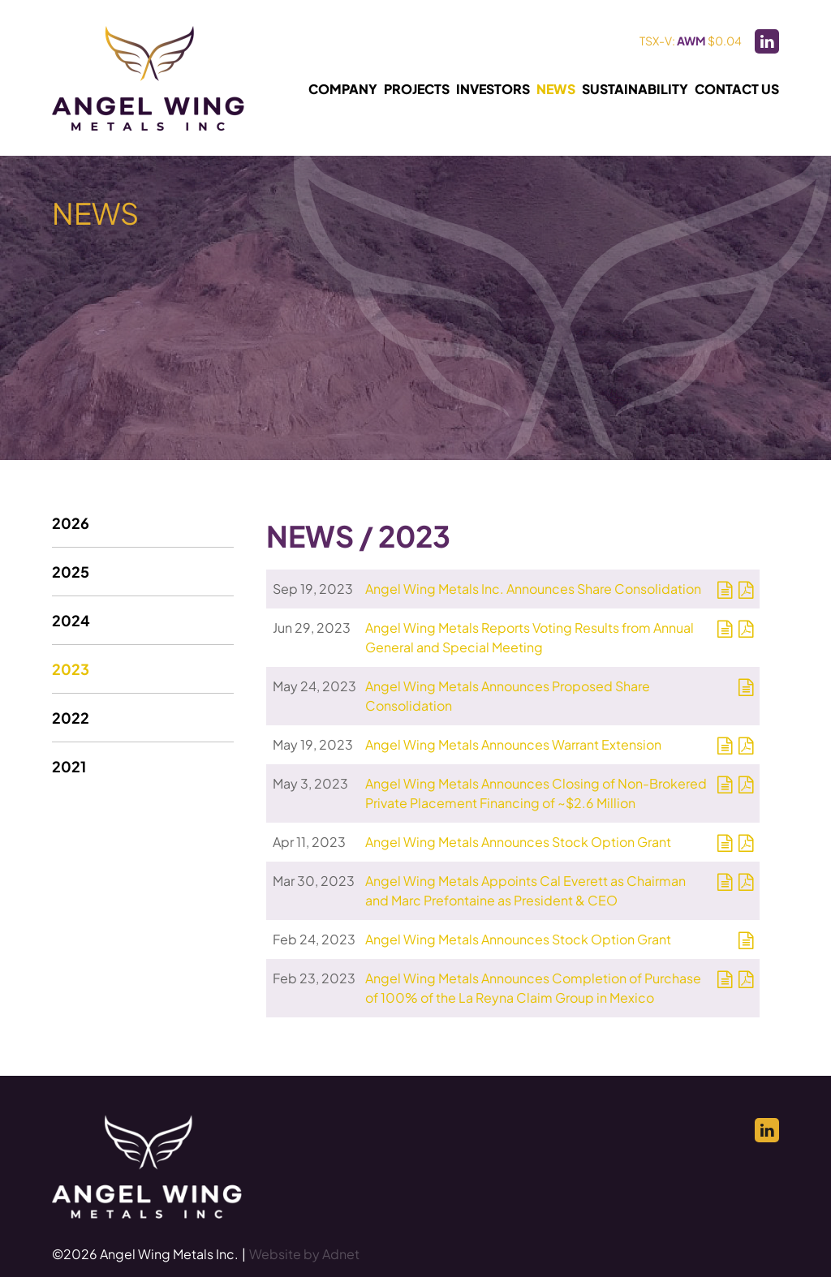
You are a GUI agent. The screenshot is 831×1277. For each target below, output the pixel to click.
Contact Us (737, 88)
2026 (70, 523)
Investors (493, 88)
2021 (69, 766)
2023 (70, 669)
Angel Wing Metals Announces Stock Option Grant (518, 841)
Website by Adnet (304, 1253)
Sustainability (635, 88)
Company (342, 88)
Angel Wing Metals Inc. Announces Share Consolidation (533, 588)
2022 (70, 717)
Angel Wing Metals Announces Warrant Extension (513, 744)
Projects (417, 88)
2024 (71, 620)
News (555, 88)
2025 (70, 571)
